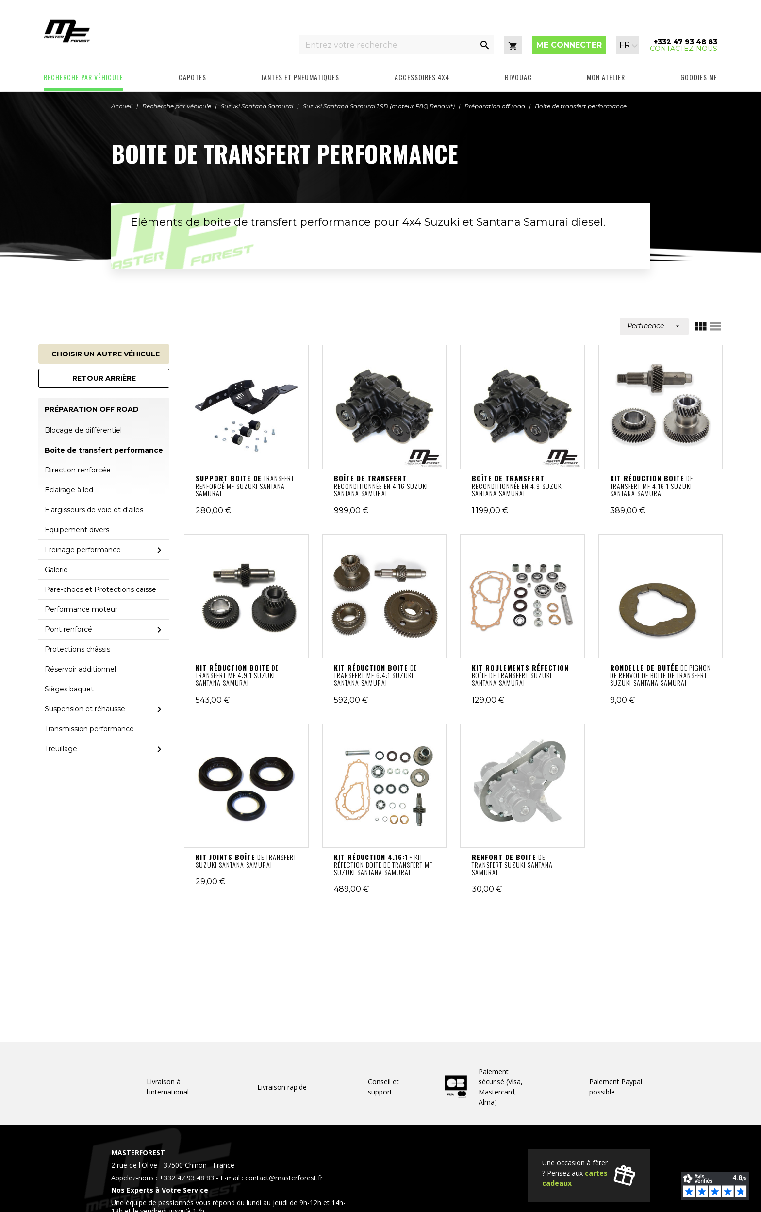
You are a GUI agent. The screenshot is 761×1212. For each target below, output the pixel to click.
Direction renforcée (78, 470)
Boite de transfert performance (104, 450)
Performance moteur (81, 609)
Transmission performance (89, 728)
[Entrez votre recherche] (387, 44)
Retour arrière (104, 378)
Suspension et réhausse (85, 709)
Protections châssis (77, 649)
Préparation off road (92, 409)
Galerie (56, 569)
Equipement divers (77, 529)
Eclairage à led (69, 490)
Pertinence (654, 325)
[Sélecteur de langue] (628, 45)
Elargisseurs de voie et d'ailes (94, 509)
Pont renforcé (68, 629)
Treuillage (61, 748)
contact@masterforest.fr (284, 1177)
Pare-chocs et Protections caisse (100, 589)
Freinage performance (83, 549)
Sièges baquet (69, 689)
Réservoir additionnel (80, 669)
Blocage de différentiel (83, 430)
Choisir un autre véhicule (105, 354)
